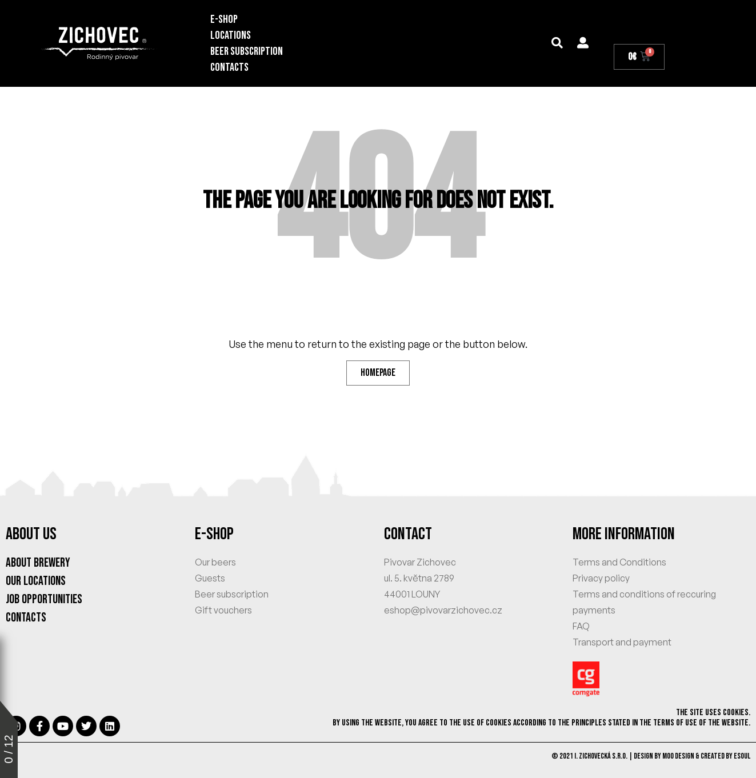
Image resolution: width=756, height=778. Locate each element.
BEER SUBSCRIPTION (246, 51)
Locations (230, 35)
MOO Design (678, 756)
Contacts (229, 67)
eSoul (742, 756)
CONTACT (408, 534)
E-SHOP (224, 19)
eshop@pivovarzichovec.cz (443, 610)
